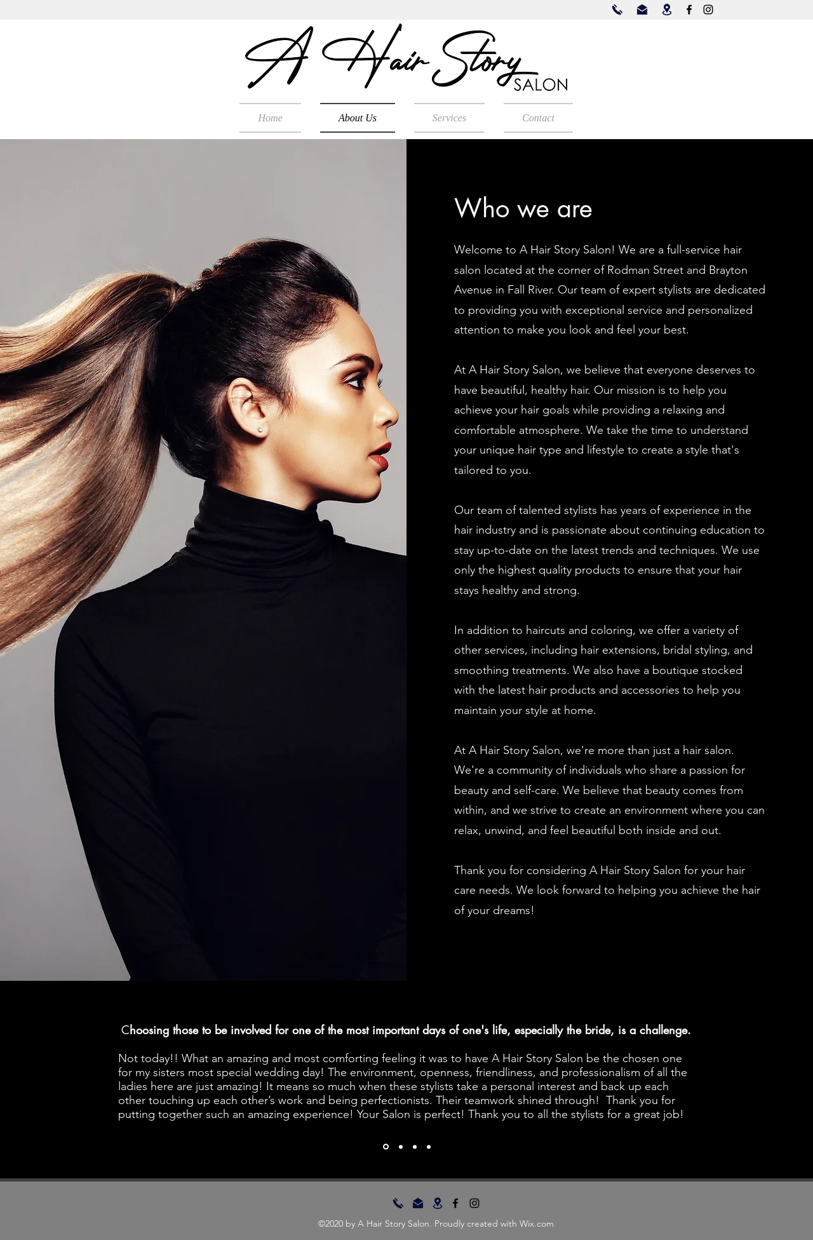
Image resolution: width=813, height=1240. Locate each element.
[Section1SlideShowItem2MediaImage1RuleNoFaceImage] (401, 1147)
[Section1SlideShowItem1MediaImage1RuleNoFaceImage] (386, 1147)
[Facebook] (689, 9)
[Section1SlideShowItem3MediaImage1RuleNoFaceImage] (415, 1147)
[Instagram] (708, 9)
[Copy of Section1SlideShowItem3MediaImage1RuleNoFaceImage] (429, 1147)
